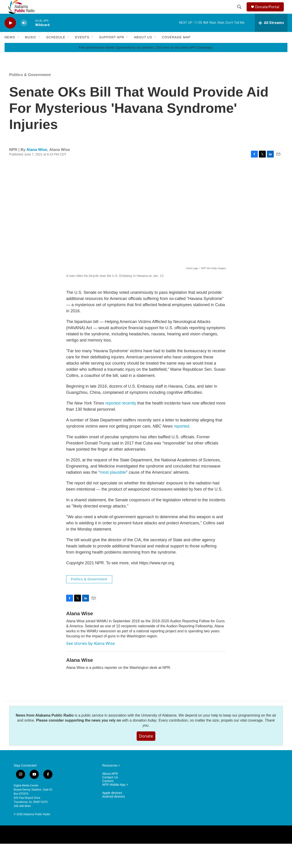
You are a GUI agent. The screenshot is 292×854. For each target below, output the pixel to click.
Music (30, 47)
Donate (146, 746)
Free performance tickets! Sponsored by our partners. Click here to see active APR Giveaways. (146, 58)
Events (82, 47)
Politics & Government (30, 85)
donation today (144, 731)
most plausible (113, 482)
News (10, 47)
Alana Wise (36, 160)
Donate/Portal (269, 12)
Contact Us (110, 787)
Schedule (55, 47)
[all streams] (271, 33)
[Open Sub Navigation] (18, 47)
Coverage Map (176, 47)
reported (181, 436)
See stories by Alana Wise (90, 653)
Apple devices (112, 803)
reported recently (120, 413)
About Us (143, 47)
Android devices (113, 807)
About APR (110, 784)
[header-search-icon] (240, 12)
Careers (108, 791)
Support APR (111, 47)
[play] (10, 33)
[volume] (24, 33)
